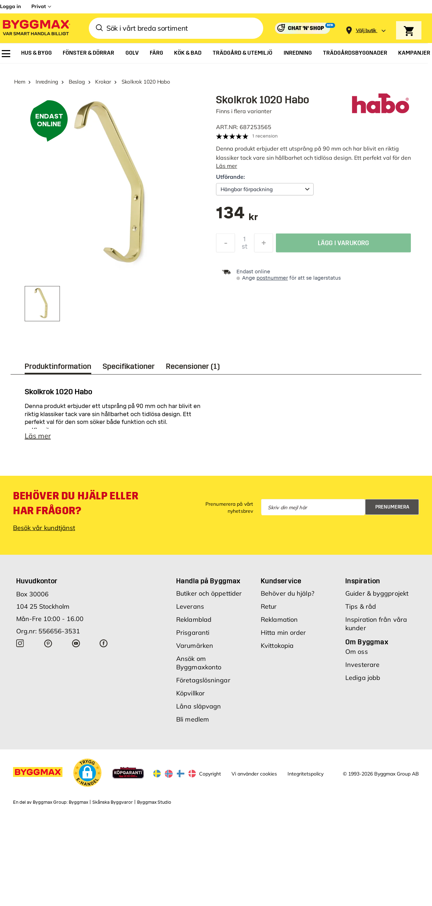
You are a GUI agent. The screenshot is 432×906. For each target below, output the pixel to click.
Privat (38, 6)
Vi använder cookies (254, 777)
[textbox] (237, 216)
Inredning (47, 81)
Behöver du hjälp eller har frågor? (75, 507)
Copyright (210, 777)
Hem (19, 81)
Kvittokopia (277, 649)
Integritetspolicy (305, 777)
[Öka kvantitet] (263, 244)
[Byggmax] (36, 28)
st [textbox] (244, 248)
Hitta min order (283, 636)
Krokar (103, 81)
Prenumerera (392, 510)
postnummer (272, 278)
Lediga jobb (362, 681)
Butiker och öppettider (209, 597)
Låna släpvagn (198, 710)
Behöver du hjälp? (287, 597)
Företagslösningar (203, 684)
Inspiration (362, 584)
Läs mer (226, 165)
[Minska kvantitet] (225, 244)
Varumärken (194, 649)
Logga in (10, 6)
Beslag (77, 81)
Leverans (190, 610)
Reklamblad (193, 623)
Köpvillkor (190, 697)
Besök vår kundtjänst (44, 531)
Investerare (362, 668)
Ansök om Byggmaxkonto (198, 666)
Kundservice (281, 584)
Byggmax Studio (154, 805)
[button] (87, 776)
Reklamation (279, 623)
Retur (269, 610)
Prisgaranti (192, 636)
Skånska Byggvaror (112, 805)
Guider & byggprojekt (376, 597)
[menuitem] (6, 53)
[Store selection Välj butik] (366, 30)
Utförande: (230, 177)
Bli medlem (192, 723)
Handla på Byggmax (208, 584)
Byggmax (78, 805)
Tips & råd (360, 610)
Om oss (356, 655)
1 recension (265, 136)
